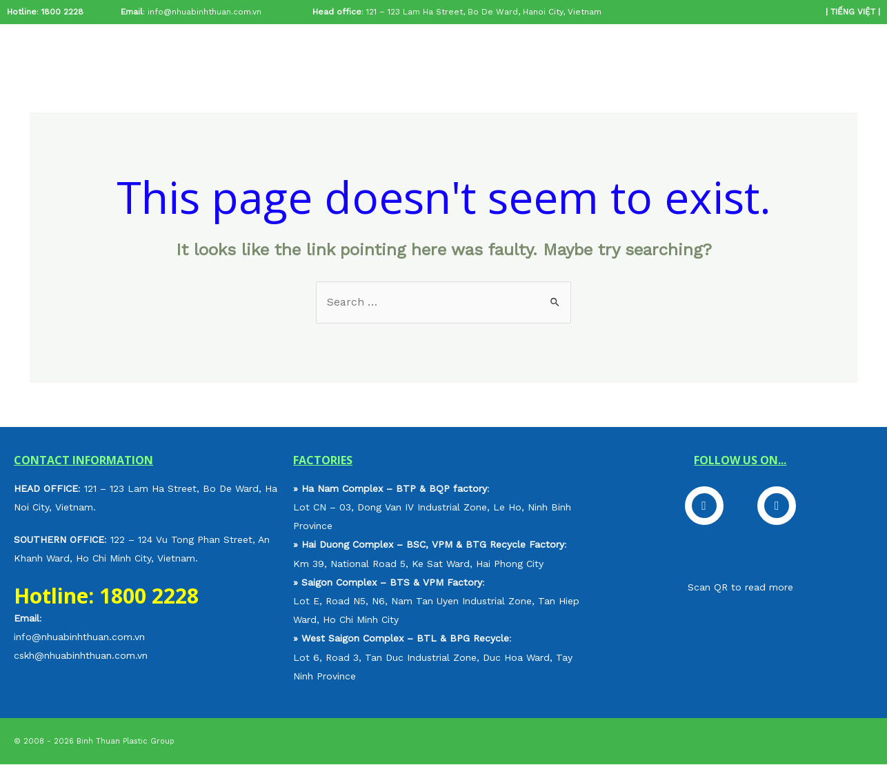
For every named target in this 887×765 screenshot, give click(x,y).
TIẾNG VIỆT (852, 12)
